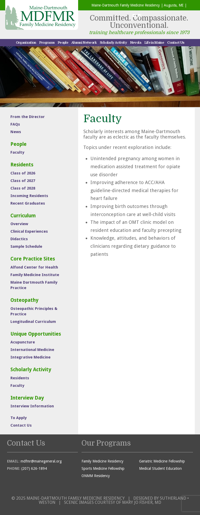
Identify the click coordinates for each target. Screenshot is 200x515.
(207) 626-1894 (34, 468)
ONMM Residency (96, 476)
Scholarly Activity (113, 42)
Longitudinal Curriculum (33, 321)
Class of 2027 (22, 180)
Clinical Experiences (29, 231)
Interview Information (32, 406)
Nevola (135, 42)
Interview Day (27, 398)
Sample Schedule (26, 246)
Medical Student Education (160, 468)
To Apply (18, 417)
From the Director (27, 116)
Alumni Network (84, 42)
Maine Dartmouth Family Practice (33, 285)
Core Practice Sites (32, 259)
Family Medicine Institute (34, 274)
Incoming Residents (29, 195)
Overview (19, 223)
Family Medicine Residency (102, 461)
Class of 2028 (22, 188)
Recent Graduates (27, 203)
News (15, 131)
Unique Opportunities (35, 334)
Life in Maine (154, 42)
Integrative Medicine (30, 357)
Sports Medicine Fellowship (103, 468)
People (63, 42)
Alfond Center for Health (34, 267)
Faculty (17, 152)
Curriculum (23, 216)
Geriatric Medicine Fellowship (162, 461)
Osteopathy (24, 300)
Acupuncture (22, 342)
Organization (26, 42)
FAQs (15, 124)
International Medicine (32, 349)
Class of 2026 (22, 173)
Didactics (19, 239)
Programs (46, 42)
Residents (21, 165)
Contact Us (175, 42)
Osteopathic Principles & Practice (33, 311)
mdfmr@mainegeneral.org (41, 461)
